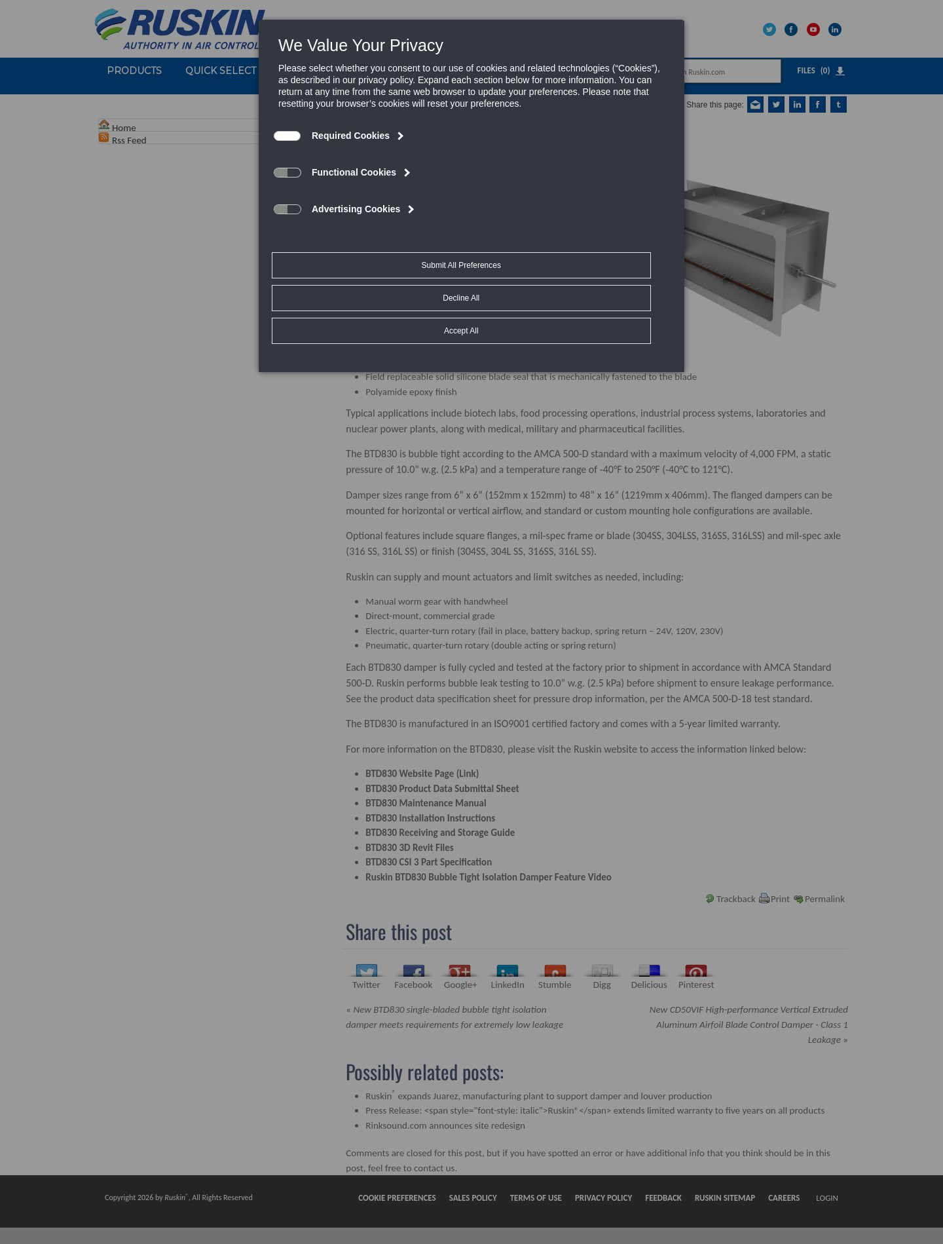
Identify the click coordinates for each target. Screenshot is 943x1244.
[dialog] (471, 161)
